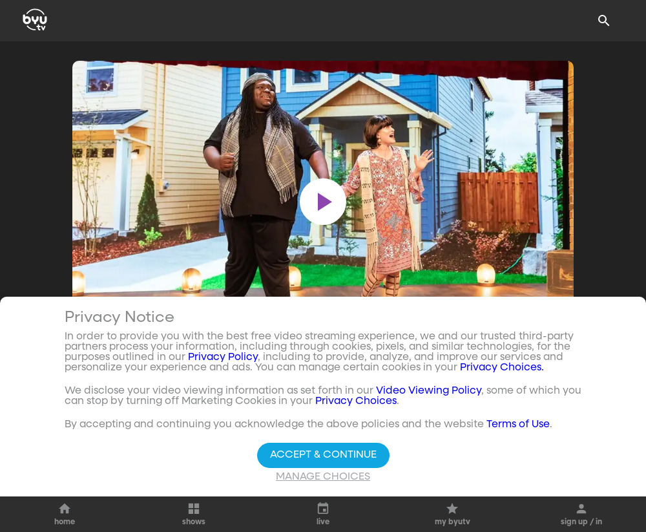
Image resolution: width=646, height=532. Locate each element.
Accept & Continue (323, 455)
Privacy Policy (223, 357)
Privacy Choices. (502, 368)
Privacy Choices (356, 401)
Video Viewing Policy (428, 391)
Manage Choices (323, 477)
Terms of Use (518, 425)
